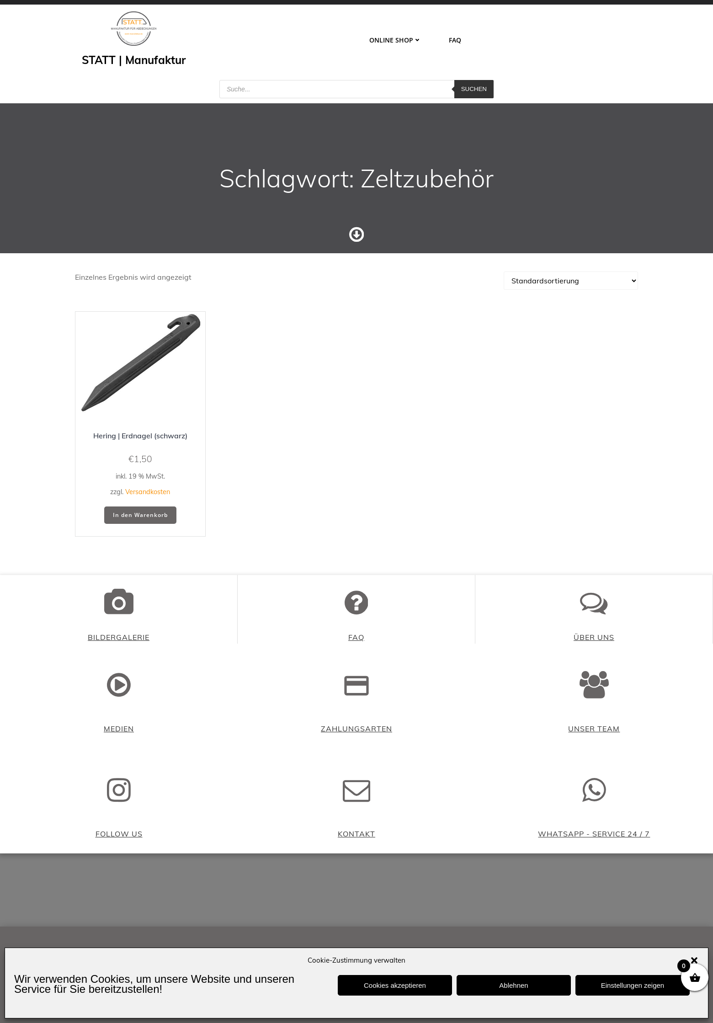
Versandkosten (147, 492)
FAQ (455, 40)
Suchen (474, 88)
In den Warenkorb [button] (140, 515)
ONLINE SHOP (395, 40)
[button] (694, 960)
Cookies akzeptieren (395, 985)
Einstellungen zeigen (632, 985)
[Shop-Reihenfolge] (571, 281)
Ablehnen (513, 985)
